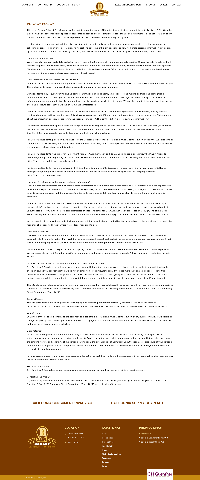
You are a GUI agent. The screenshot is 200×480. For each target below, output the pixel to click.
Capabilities (28, 4)
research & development (128, 4)
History (76, 4)
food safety (62, 4)
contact (176, 4)
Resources (151, 4)
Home (104, 433)
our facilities (45, 4)
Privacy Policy (145, 433)
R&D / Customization (111, 454)
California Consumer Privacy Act (153, 437)
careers (164, 4)
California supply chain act (137, 403)
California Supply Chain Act (151, 441)
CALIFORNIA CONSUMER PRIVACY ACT (62, 403)
